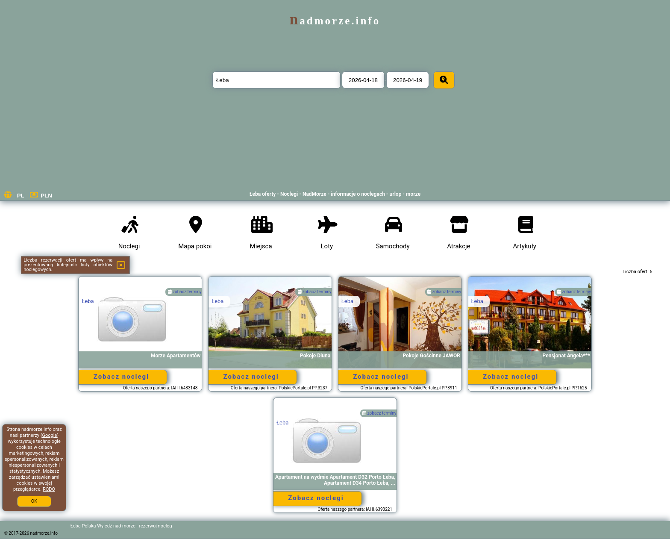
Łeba (88, 301)
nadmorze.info (335, 21)
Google (49, 435)
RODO (49, 489)
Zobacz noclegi (121, 376)
